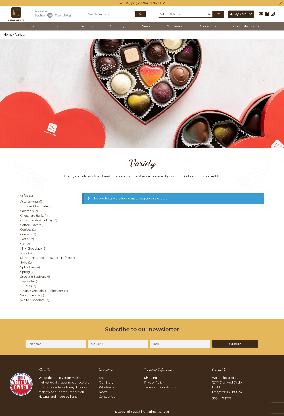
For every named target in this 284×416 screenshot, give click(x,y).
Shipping (150, 378)
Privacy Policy (154, 382)
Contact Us (208, 26)
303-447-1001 (221, 398)
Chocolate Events (246, 26)
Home (30, 26)
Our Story (117, 26)
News (146, 26)
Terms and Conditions (160, 387)
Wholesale (175, 26)
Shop (55, 26)
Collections (85, 26)
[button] (218, 14)
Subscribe (235, 344)
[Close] (281, 3)
